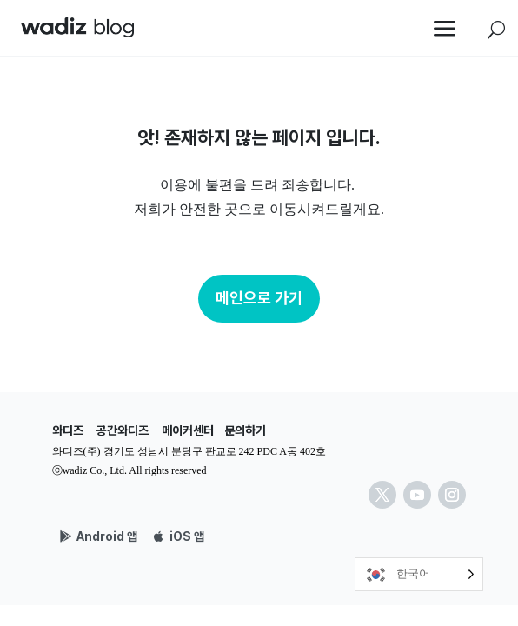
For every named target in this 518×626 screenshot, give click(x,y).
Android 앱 (106, 536)
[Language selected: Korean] (419, 574)
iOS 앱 (186, 536)
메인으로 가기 (259, 298)
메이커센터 (188, 430)
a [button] (445, 30)
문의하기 (245, 430)
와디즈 (67, 430)
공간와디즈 (122, 430)
